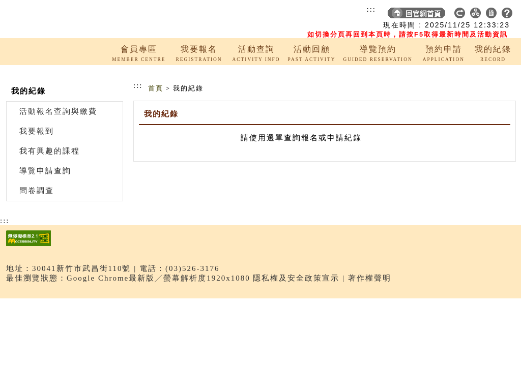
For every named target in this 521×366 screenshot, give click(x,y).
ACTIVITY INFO (256, 59)
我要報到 (36, 131)
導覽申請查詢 (45, 171)
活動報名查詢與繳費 (58, 111)
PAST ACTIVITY (312, 59)
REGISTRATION (199, 59)
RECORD (493, 59)
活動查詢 (256, 49)
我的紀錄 (493, 49)
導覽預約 (378, 49)
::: (371, 9)
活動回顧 (312, 49)
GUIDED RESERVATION (377, 59)
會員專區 (139, 49)
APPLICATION (444, 59)
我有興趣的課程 (49, 151)
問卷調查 (36, 191)
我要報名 (199, 49)
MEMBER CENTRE (138, 59)
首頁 (155, 88)
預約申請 (443, 49)
